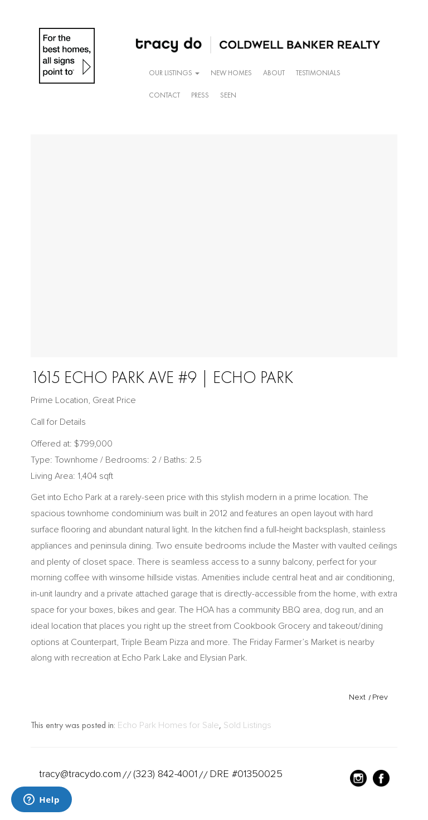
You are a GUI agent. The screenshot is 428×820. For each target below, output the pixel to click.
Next (357, 697)
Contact (164, 95)
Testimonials (318, 73)
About (274, 73)
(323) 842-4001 (165, 774)
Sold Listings (247, 725)
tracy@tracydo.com (80, 774)
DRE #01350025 (246, 774)
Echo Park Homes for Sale (168, 725)
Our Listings (174, 73)
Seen (228, 95)
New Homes (231, 73)
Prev (380, 697)
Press (200, 95)
